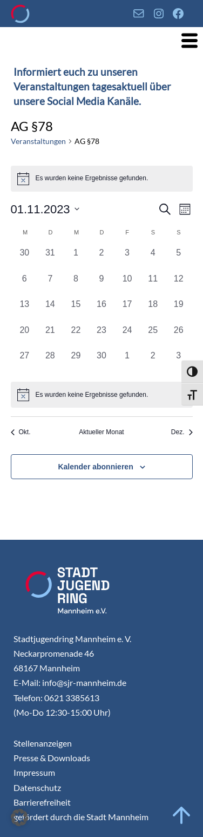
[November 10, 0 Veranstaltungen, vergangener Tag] (127, 285)
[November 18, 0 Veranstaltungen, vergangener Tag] (153, 311)
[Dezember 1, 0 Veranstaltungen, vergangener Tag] (127, 362)
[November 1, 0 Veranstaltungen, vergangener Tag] (76, 259)
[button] (19, 817)
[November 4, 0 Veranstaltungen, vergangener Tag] (153, 259)
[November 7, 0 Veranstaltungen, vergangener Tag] (50, 285)
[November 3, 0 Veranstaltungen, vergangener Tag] (127, 259)
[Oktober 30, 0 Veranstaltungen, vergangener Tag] (25, 259)
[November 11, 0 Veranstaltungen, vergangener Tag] (153, 285)
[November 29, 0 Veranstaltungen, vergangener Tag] (76, 362)
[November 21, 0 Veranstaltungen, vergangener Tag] (50, 337)
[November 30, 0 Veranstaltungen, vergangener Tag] (101, 362)
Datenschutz (37, 787)
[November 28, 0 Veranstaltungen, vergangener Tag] (50, 362)
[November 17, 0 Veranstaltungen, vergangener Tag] (127, 311)
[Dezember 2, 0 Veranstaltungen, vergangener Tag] (153, 362)
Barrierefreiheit (42, 802)
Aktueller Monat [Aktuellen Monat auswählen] (101, 432)
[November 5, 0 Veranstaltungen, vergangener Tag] (179, 259)
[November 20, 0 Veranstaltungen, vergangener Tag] (25, 337)
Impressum (34, 772)
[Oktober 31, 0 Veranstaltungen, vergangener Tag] (50, 259)
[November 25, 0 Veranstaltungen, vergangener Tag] (153, 337)
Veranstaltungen (38, 141)
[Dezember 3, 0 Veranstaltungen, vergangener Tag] (179, 362)
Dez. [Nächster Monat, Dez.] (182, 432)
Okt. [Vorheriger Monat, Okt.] (21, 432)
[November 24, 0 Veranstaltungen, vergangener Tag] (127, 337)
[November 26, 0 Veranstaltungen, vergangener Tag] (179, 337)
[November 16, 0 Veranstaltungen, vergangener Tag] (101, 311)
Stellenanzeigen (42, 743)
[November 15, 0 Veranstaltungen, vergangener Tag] (76, 311)
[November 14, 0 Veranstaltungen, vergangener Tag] (50, 311)
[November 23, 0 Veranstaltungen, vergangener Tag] (101, 337)
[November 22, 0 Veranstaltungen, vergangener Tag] (76, 337)
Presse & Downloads (51, 758)
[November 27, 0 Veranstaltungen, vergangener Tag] (25, 362)
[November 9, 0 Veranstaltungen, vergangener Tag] (101, 285)
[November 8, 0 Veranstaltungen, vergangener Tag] (76, 285)
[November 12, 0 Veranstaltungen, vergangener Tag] (179, 285)
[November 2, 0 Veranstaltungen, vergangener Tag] (101, 259)
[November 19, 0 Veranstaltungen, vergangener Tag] (179, 311)
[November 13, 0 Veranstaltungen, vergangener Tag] (25, 311)
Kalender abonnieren (95, 466)
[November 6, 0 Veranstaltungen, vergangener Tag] (25, 285)
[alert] (102, 395)
